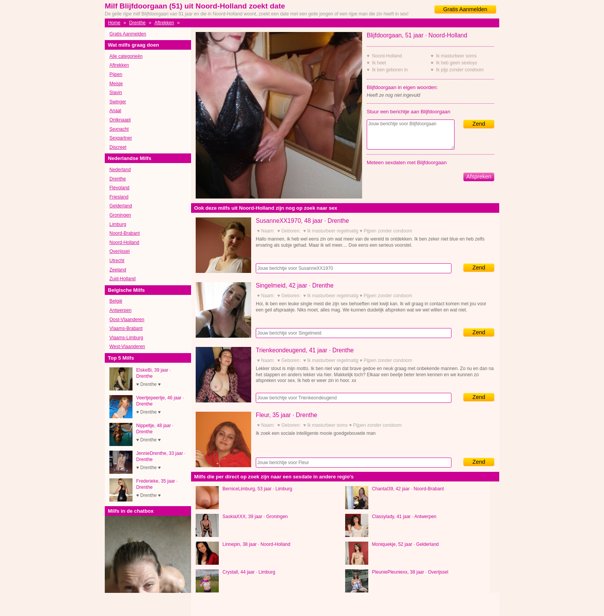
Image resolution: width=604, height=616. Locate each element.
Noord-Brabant (124, 233)
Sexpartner (120, 138)
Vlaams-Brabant (126, 328)
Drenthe (137, 22)
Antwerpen (120, 310)
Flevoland (119, 187)
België (115, 301)
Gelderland (120, 206)
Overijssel (119, 251)
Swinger (117, 101)
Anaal (115, 110)
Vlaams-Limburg (126, 337)
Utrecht (116, 260)
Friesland (118, 197)
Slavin (115, 92)
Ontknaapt (120, 120)
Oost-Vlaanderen (126, 319)
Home (114, 22)
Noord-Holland (124, 242)
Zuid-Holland (122, 278)
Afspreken (479, 176)
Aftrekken (164, 22)
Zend (479, 124)
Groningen (120, 215)
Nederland (120, 169)
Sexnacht (119, 129)
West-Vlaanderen (127, 346)
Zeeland (117, 270)
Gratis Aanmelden (465, 9)
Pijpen (115, 74)
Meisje (116, 83)
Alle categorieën (126, 56)
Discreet (117, 147)
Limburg (117, 224)
